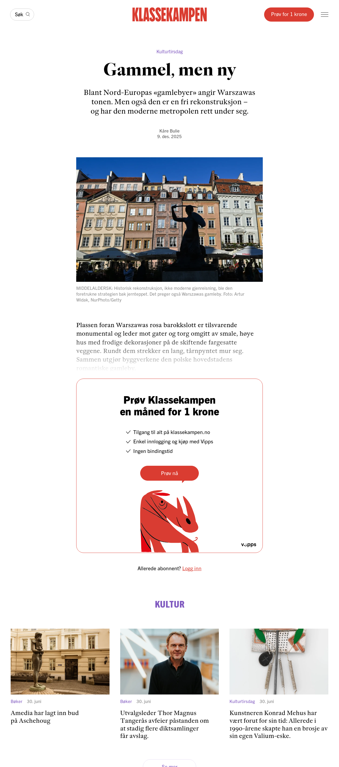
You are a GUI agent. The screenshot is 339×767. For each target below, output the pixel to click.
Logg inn (191, 568)
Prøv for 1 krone (289, 13)
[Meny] (324, 14)
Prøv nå (169, 472)
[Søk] (22, 15)
